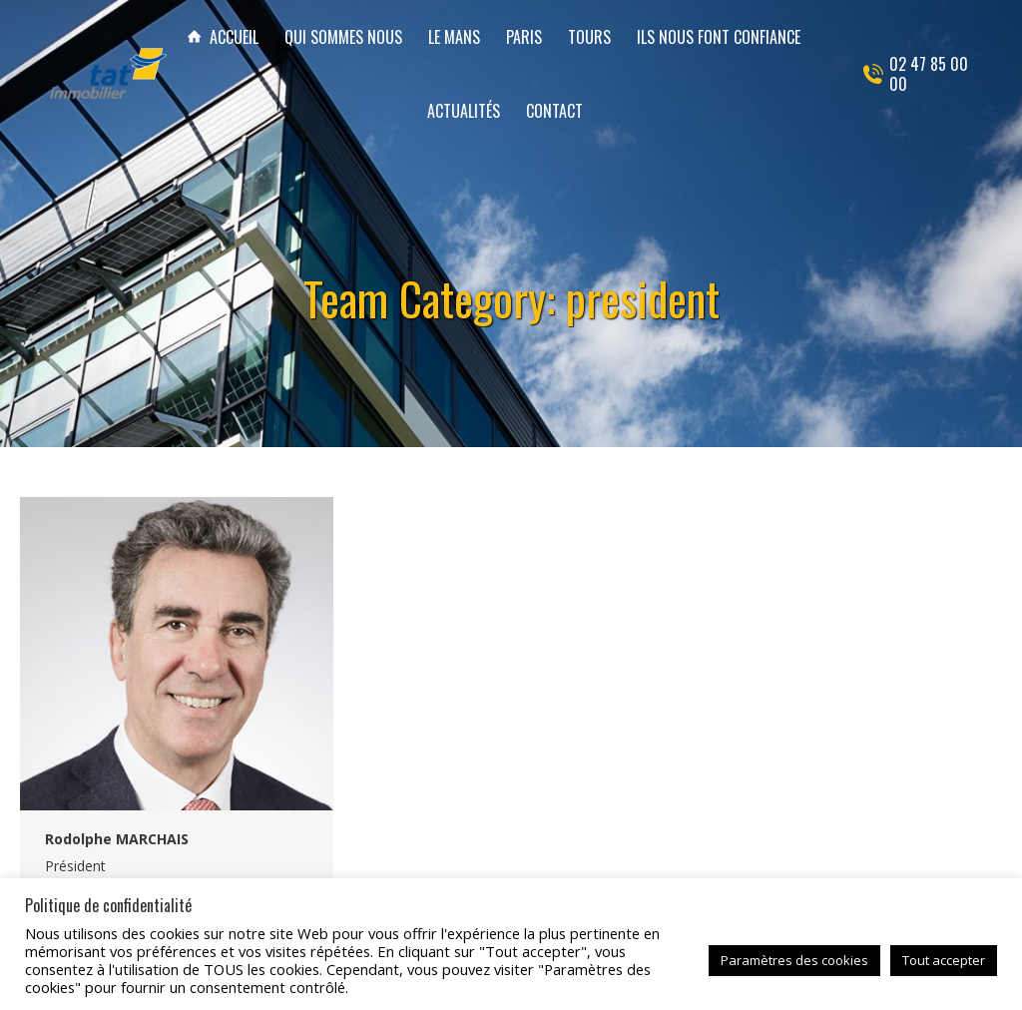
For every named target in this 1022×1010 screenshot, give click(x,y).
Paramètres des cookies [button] (794, 960)
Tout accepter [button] (943, 960)
